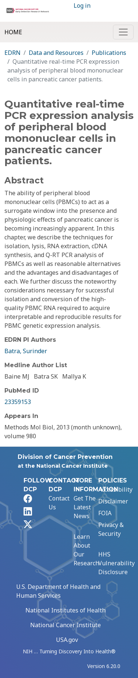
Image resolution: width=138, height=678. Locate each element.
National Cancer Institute (65, 625)
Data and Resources (56, 53)
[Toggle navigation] (123, 32)
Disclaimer (113, 501)
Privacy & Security (111, 529)
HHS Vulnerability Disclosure (116, 563)
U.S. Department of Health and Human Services (58, 591)
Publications (109, 53)
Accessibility (115, 489)
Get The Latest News (85, 507)
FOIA (105, 513)
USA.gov (67, 640)
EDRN (12, 53)
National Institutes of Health (65, 610)
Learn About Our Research (86, 550)
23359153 (17, 402)
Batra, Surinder (25, 351)
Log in (82, 5)
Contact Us (59, 502)
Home (13, 32)
